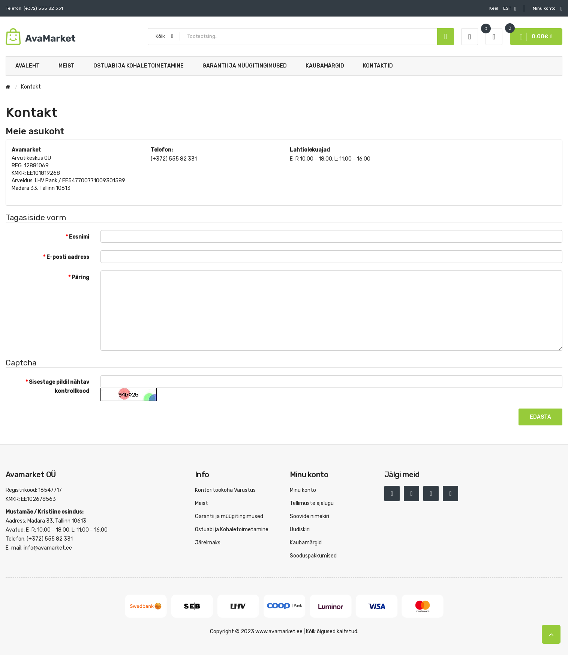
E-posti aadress (67, 257)
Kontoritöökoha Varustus (225, 490)
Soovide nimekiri (309, 516)
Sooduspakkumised (313, 556)
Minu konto (303, 490)
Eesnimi (79, 237)
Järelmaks (207, 542)
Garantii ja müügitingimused (229, 516)
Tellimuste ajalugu (312, 503)
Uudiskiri (300, 529)
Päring (80, 277)
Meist (201, 503)
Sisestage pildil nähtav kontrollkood (59, 386)
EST (502, 9)
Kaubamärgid (306, 542)
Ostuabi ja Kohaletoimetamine (231, 529)
